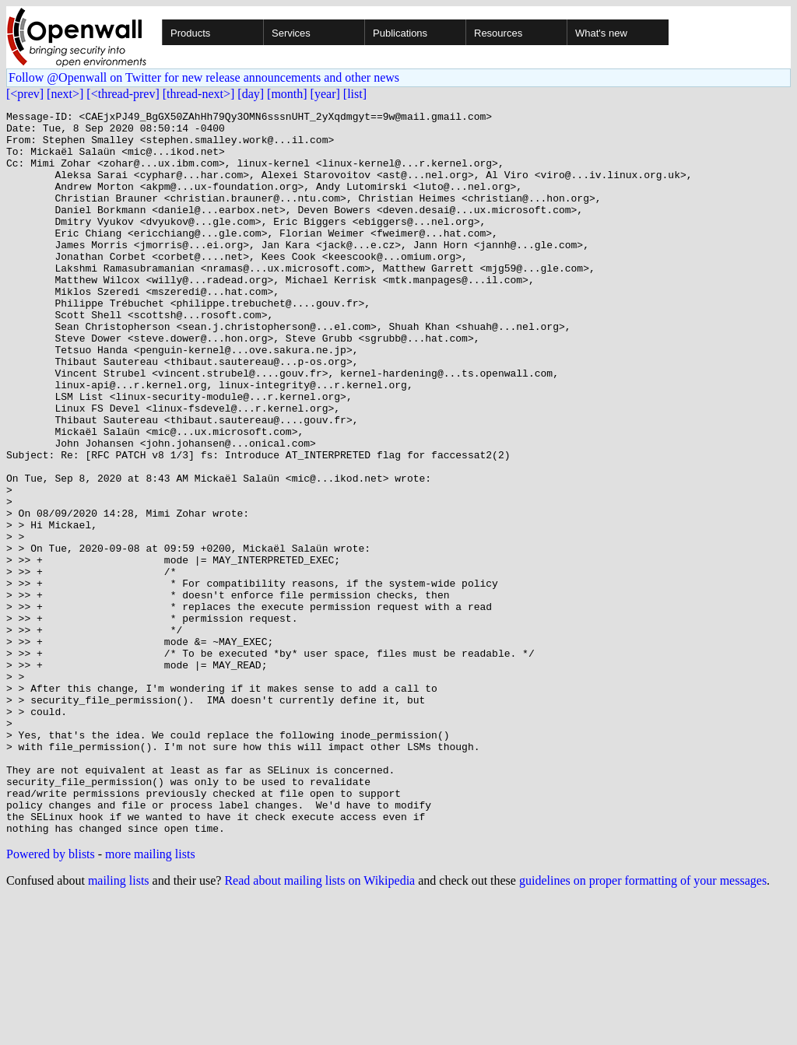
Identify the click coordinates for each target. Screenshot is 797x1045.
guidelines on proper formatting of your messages (643, 1025)
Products (190, 33)
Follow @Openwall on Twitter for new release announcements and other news (204, 77)
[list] (355, 93)
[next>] (65, 93)
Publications (400, 33)
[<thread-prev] (122, 93)
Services (291, 33)
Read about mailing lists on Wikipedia (319, 1025)
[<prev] (25, 93)
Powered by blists (50, 998)
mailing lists (118, 1025)
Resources (498, 33)
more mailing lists (150, 998)
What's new (601, 33)
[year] (325, 93)
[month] (287, 93)
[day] (250, 93)
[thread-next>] (199, 93)
